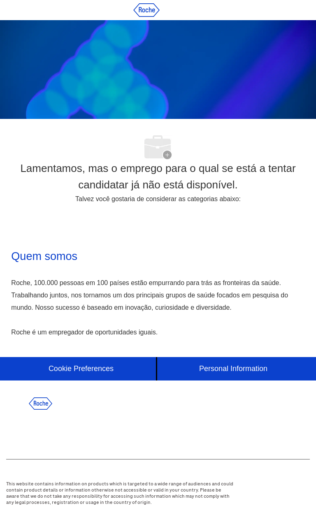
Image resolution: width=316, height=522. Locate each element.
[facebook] (17, 431)
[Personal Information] (233, 369)
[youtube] (106, 431)
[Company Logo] (146, 9)
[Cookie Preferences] (81, 369)
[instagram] (84, 431)
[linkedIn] (39, 431)
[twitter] (62, 431)
